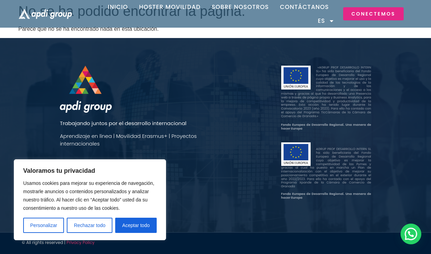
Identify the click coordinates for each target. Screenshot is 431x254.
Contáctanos (304, 7)
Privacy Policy (80, 242)
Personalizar (43, 225)
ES (326, 21)
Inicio (118, 7)
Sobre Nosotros (240, 7)
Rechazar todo (90, 225)
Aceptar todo (135, 225)
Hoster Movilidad (170, 7)
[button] (411, 234)
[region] (90, 199)
